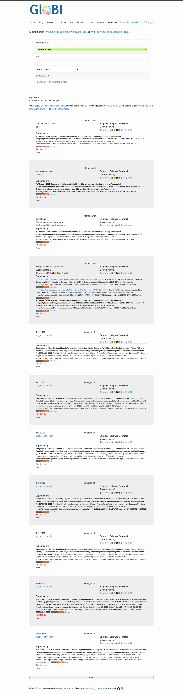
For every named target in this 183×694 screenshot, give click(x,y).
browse (50, 22)
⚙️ (139, 139)
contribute (61, 22)
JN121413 (40, 533)
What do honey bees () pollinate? (110, 32)
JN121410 (40, 332)
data (71, 22)
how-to (91, 22)
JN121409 (40, 433)
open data (85, 688)
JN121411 (40, 382)
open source (101, 688)
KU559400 (41, 634)
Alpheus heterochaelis (46, 123)
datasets (80, 22)
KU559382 (41, 583)
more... (91, 677)
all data (61, 106)
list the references (59, 109)
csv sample (50, 106)
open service (64, 688)
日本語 (142, 22)
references (112, 22)
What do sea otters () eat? (66, 32)
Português (133, 22)
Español (124, 22)
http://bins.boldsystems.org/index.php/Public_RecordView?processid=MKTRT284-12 (73, 290)
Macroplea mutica (44, 171)
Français (150, 22)
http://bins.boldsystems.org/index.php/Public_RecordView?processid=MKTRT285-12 (73, 279)
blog (41, 22)
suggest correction (44, 335)
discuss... (53, 146)
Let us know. (112, 106)
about (33, 22)
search (100, 22)
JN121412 (40, 483)
